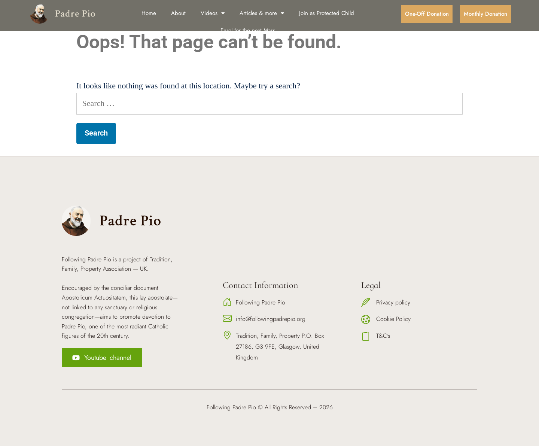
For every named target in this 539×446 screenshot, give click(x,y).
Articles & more (262, 13)
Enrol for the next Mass (247, 30)
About (178, 13)
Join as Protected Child (326, 13)
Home (148, 13)
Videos (213, 13)
